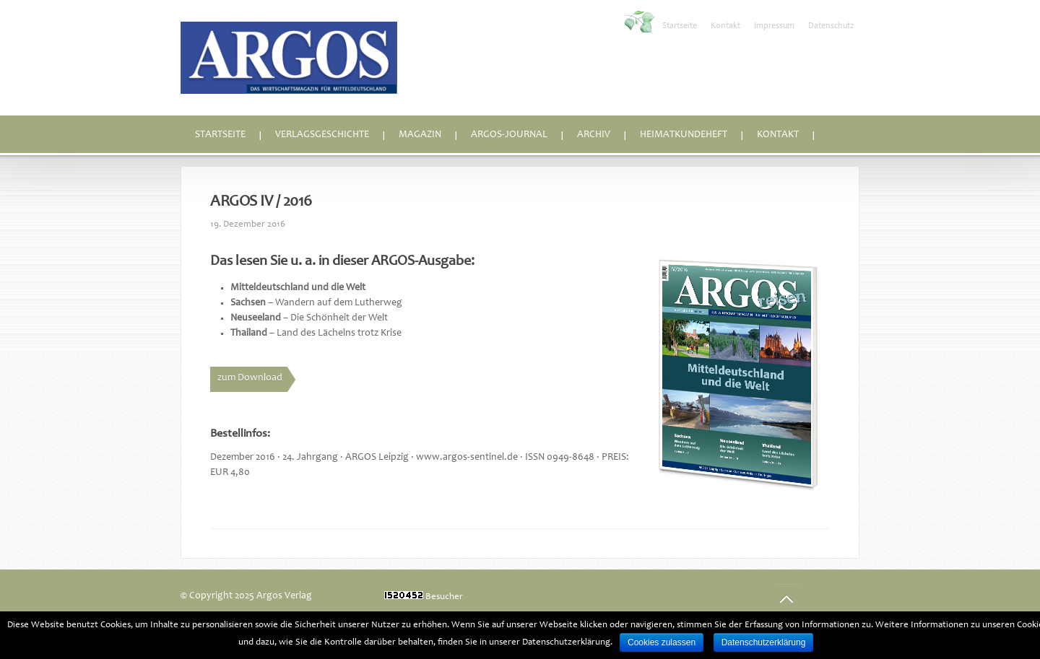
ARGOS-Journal (509, 135)
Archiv (593, 135)
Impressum (774, 26)
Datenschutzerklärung (764, 642)
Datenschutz (831, 26)
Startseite (679, 26)
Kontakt (725, 26)
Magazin (420, 135)
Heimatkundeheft (683, 135)
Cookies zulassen (662, 642)
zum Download (249, 378)
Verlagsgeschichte (322, 135)
